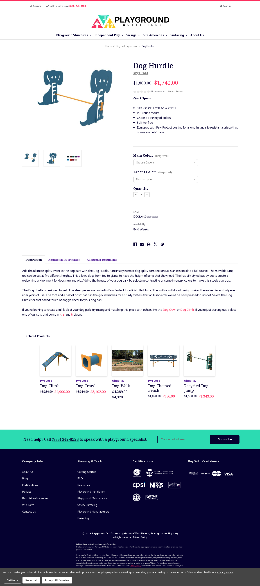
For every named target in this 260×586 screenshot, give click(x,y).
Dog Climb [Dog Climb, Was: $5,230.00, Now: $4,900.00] (50, 386)
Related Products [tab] (38, 336)
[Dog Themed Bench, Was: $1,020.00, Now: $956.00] (163, 360)
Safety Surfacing (87, 505)
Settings (12, 580)
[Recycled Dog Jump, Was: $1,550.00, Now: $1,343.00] (199, 360)
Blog (25, 478)
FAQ (80, 478)
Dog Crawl (169, 310)
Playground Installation (91, 491)
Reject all (31, 580)
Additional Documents (102, 259)
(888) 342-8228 (65, 439)
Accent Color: (152, 172)
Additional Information (64, 259)
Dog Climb (187, 310)
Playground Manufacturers (93, 511)
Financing (83, 518)
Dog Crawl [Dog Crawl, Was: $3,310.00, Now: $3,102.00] (86, 386)
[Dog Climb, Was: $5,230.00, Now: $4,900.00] (55, 360)
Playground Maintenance (92, 498)
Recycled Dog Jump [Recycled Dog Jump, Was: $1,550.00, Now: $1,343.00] (196, 388)
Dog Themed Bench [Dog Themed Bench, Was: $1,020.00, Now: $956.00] (160, 388)
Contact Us (29, 511)
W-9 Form (28, 505)
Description (34, 259)
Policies (26, 491)
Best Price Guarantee (35, 498)
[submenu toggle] (90, 35)
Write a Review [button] (175, 92)
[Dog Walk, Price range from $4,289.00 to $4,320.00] (127, 360)
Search (35, 6)
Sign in (225, 6)
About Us (27, 472)
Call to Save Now (66, 6)
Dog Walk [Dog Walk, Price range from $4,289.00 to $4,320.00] (121, 386)
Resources (83, 485)
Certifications (30, 485)
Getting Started (86, 472)
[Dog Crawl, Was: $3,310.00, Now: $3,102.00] (91, 360)
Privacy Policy (140, 537)
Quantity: (141, 188)
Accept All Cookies (57, 580)
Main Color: (151, 155)
